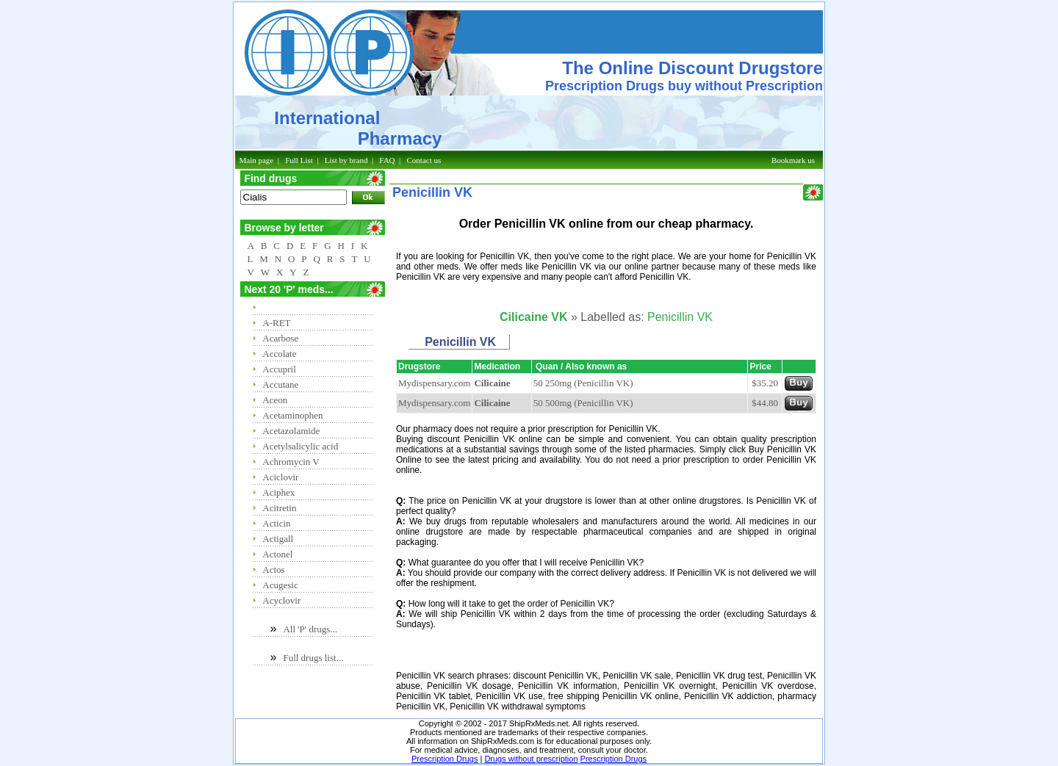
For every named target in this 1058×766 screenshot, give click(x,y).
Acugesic (280, 584)
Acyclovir (281, 600)
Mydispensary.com (434, 383)
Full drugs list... (313, 657)
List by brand (346, 160)
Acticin (276, 523)
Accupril (278, 369)
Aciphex (278, 492)
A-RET (276, 322)
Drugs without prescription (530, 758)
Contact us (424, 160)
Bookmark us (793, 160)
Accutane (280, 384)
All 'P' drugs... (310, 629)
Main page (257, 160)
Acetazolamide (291, 430)
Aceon (274, 399)
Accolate (279, 353)
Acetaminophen (292, 415)
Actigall (277, 538)
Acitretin (279, 507)
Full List (299, 160)
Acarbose (280, 338)
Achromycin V (290, 461)
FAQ (387, 160)
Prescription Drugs (444, 758)
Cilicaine (492, 383)
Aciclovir (280, 477)
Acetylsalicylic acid (300, 446)
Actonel (277, 554)
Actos (273, 569)
